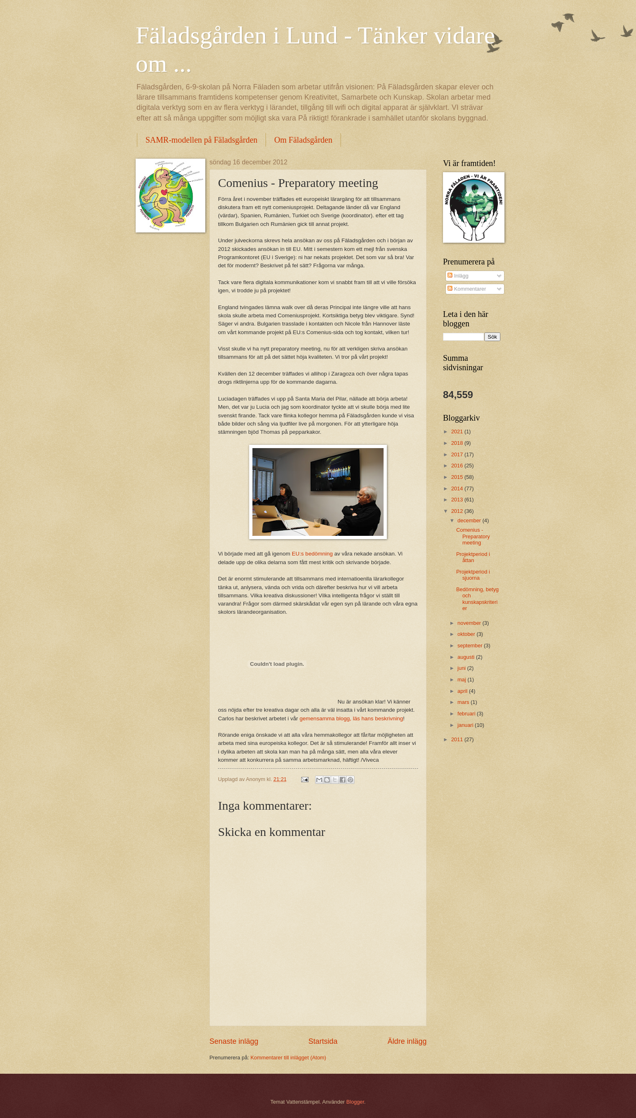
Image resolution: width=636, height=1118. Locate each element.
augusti (466, 657)
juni (462, 668)
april (463, 691)
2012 (457, 511)
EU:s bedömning (312, 554)
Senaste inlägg (233, 1041)
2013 (457, 499)
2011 (457, 739)
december (469, 520)
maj (462, 679)
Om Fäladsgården (303, 139)
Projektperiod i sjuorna (473, 575)
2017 (457, 454)
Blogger (355, 1102)
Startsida (322, 1041)
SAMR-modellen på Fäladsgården (201, 139)
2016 (457, 465)
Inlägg (457, 276)
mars (463, 702)
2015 (457, 477)
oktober (467, 634)
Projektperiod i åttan (473, 557)
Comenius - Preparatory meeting (473, 536)
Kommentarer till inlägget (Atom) (288, 1057)
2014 (457, 488)
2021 (457, 431)
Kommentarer (466, 289)
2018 (457, 443)
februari (467, 713)
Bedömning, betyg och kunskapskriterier (477, 598)
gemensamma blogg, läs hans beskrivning (351, 718)
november (469, 623)
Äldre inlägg (407, 1041)
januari (466, 725)
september (470, 645)
